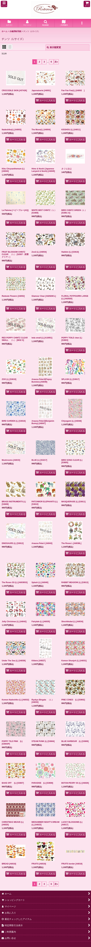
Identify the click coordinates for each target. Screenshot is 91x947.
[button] (4, 4)
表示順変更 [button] (54, 47)
